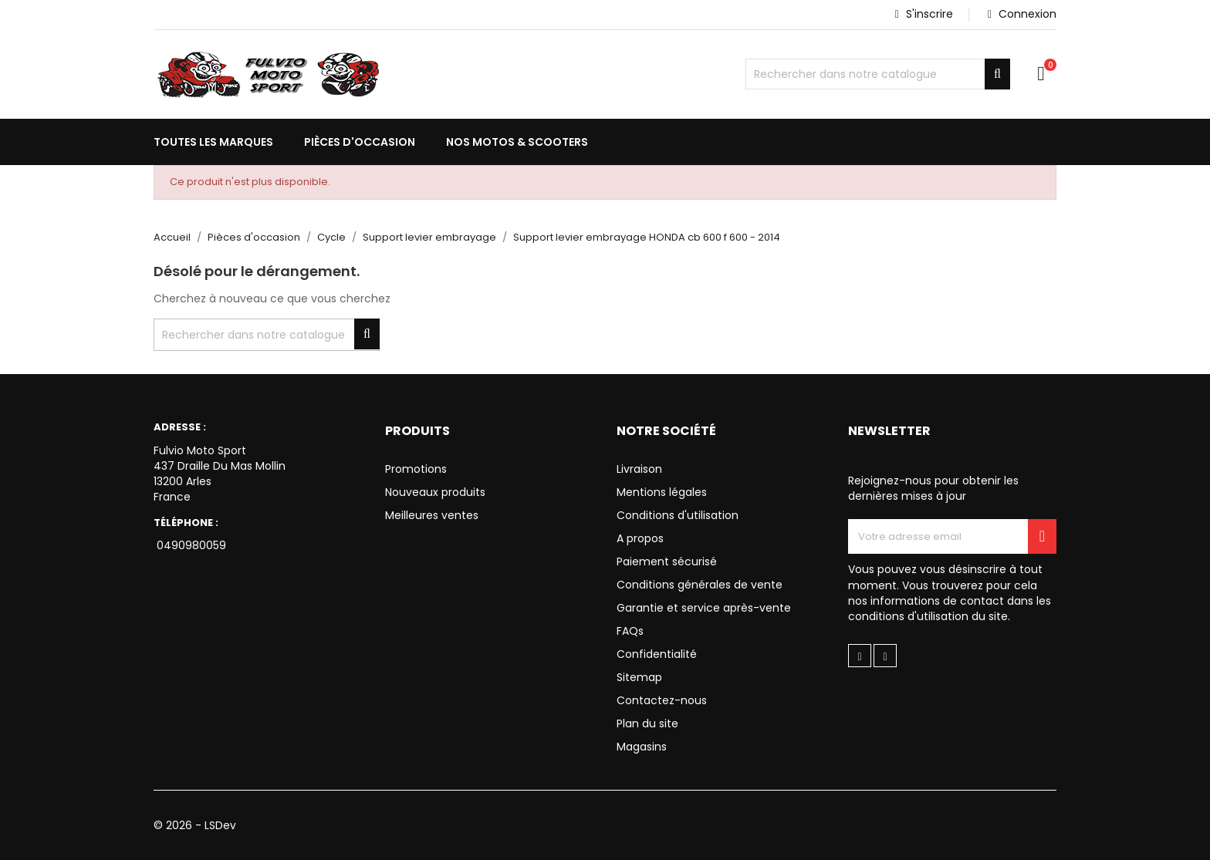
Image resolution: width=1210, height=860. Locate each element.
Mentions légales (662, 492)
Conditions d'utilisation (678, 515)
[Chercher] (877, 74)
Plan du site (647, 723)
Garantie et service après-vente (704, 607)
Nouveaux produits (435, 492)
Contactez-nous (662, 700)
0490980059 (190, 545)
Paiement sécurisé (667, 561)
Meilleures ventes (431, 515)
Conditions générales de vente (699, 584)
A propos (640, 538)
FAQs (630, 631)
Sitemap (639, 677)
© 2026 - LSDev (195, 825)
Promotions (416, 469)
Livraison (639, 469)
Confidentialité (657, 654)
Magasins (642, 746)
